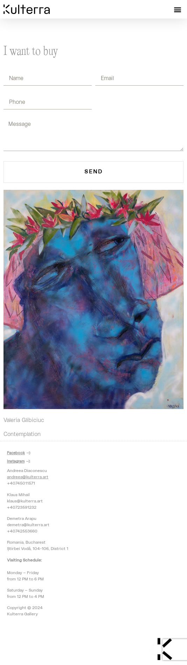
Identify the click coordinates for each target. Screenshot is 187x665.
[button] (177, 9)
